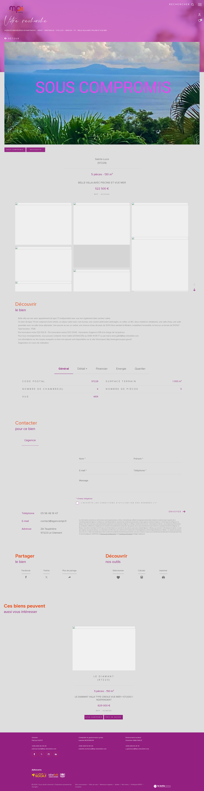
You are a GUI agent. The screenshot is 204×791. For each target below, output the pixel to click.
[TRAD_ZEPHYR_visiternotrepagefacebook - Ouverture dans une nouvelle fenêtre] (34, 754)
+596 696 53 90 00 (86, 746)
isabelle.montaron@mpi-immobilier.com (92, 749)
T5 (75, 30)
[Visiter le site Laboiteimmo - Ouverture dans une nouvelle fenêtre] (162, 786)
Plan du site (93, 784)
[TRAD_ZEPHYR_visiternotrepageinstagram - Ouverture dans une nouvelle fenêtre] (48, 754)
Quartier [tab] (140, 368)
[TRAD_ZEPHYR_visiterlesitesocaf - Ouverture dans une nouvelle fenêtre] (39, 775)
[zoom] (43, 205)
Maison (69, 30)
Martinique (49, 30)
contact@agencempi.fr (54, 521)
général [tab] (64, 369)
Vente (40, 30)
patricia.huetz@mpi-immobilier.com (44, 749)
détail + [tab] (82, 368)
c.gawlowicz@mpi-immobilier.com (137, 749)
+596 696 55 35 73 (132, 746)
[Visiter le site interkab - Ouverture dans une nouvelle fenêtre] (53, 775)
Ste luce (59, 30)
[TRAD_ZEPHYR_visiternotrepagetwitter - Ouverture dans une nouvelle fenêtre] (41, 754)
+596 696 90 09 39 (39, 746)
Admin (117, 784)
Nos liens (125, 784)
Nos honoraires (81, 784)
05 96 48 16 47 (49, 513)
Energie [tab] (121, 368)
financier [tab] (102, 368)
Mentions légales (106, 784)
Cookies (78, 787)
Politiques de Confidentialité (108, 534)
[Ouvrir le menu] (200, 4)
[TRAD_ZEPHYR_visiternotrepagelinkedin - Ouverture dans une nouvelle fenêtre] (55, 754)
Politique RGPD (136, 784)
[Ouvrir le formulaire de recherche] (181, 4)
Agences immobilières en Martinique (20, 30)
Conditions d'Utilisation (125, 534)
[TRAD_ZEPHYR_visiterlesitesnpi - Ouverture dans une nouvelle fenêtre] (62, 775)
